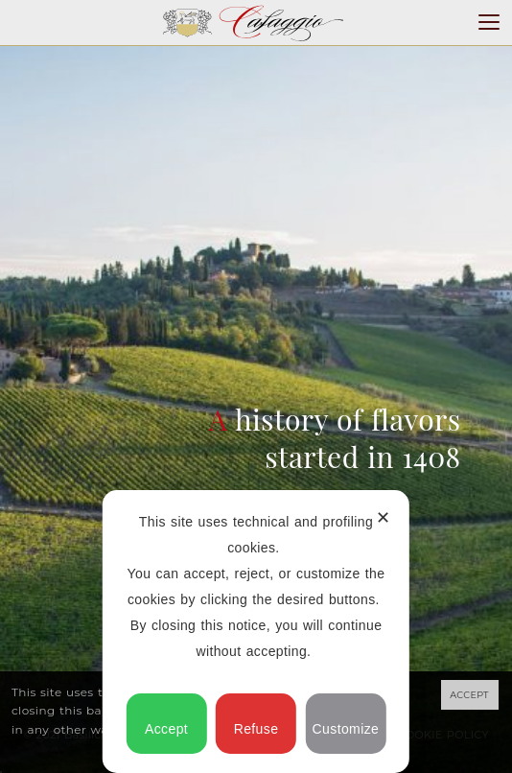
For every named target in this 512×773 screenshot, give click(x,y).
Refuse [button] (256, 720)
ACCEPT (469, 695)
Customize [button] (346, 720)
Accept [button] (166, 720)
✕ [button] (383, 517)
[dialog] (256, 631)
